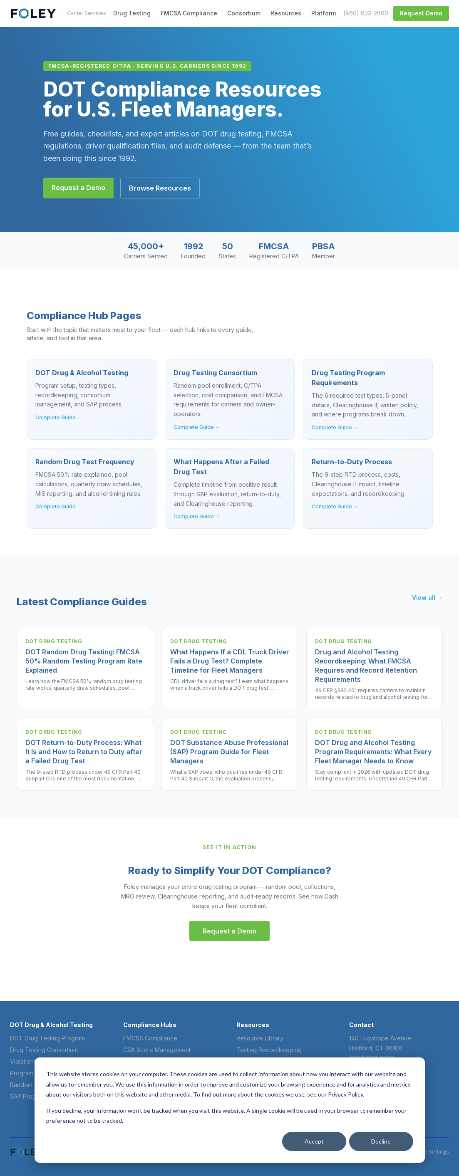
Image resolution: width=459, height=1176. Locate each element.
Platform (323, 13)
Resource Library (259, 1038)
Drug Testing (132, 13)
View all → (427, 597)
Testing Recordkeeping (269, 1049)
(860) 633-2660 (365, 13)
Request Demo (421, 13)
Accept (314, 1141)
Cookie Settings (429, 1152)
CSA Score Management (157, 1049)
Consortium (244, 13)
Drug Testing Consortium (44, 1049)
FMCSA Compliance (189, 13)
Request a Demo (78, 187)
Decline (381, 1141)
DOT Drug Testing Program (47, 1038)
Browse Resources (160, 188)
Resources (285, 13)
